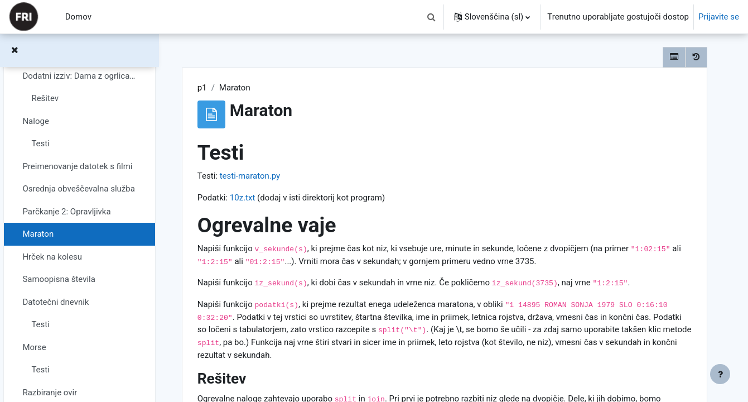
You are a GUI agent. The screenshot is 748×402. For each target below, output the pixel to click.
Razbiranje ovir (49, 392)
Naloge (35, 121)
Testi (40, 143)
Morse (34, 347)
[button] (431, 17)
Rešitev (45, 98)
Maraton (38, 234)
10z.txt (242, 198)
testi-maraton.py (250, 176)
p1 (202, 88)
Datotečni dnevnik (55, 302)
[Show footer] (720, 374)
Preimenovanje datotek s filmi (77, 166)
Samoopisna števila (58, 279)
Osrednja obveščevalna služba (78, 189)
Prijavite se (718, 17)
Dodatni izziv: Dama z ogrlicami (79, 76)
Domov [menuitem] (78, 17)
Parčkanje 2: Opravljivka (66, 212)
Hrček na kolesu (52, 257)
